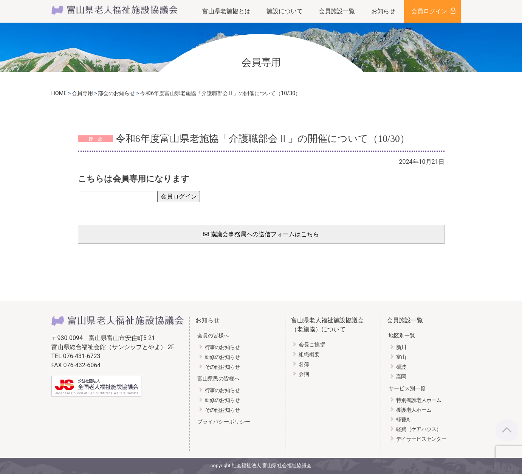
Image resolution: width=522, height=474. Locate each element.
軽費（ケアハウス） (418, 429)
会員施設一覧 (337, 11)
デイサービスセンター (421, 439)
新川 (401, 347)
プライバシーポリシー (223, 422)
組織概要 (309, 354)
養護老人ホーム (413, 410)
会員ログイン (429, 11)
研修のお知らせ (222, 357)
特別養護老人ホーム (418, 400)
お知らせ (383, 11)
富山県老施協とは (226, 11)
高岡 (401, 377)
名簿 (304, 364)
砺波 (401, 367)
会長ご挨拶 (312, 345)
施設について (284, 11)
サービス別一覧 (407, 388)
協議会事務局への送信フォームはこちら (261, 234)
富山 (401, 357)
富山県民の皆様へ (218, 379)
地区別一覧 (402, 335)
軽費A (402, 420)
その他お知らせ (222, 367)
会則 (304, 374)
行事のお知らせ (222, 347)
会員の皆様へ (213, 335)
